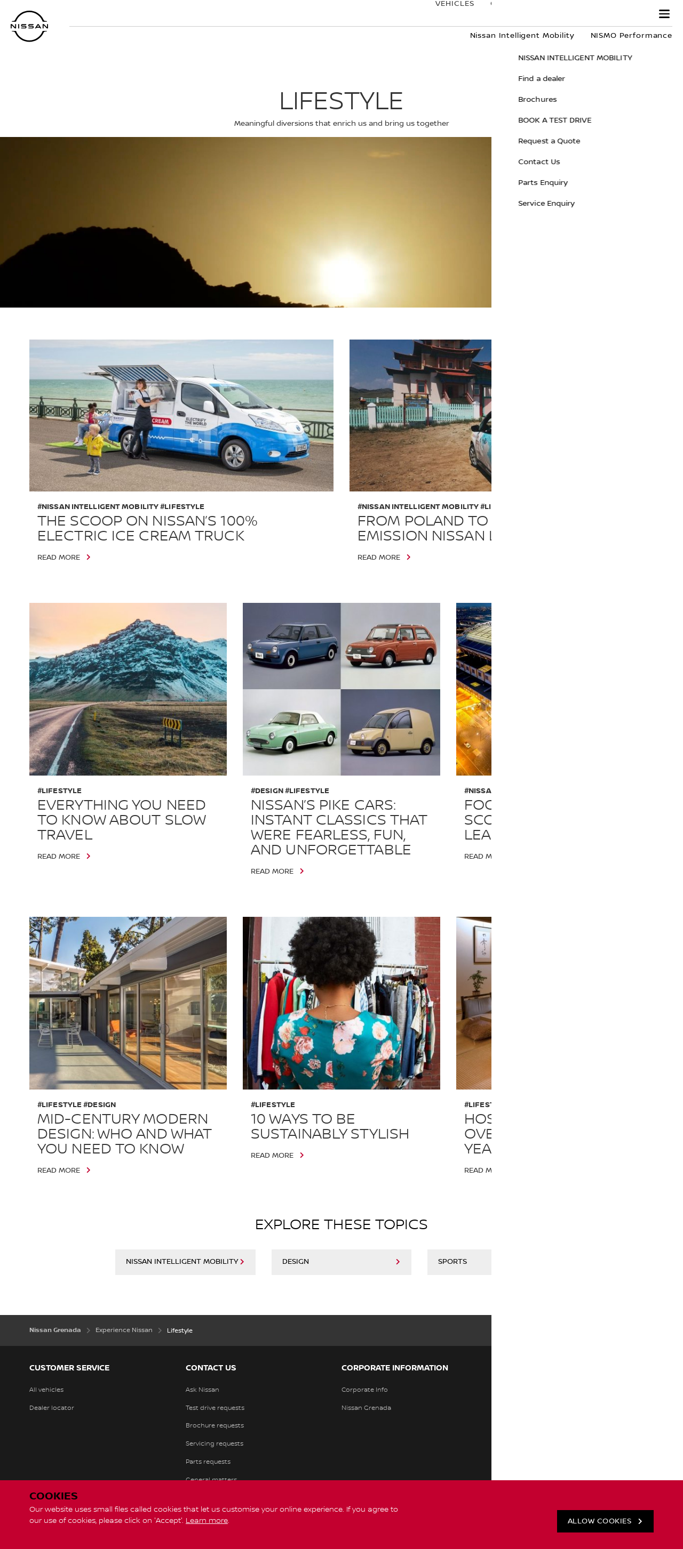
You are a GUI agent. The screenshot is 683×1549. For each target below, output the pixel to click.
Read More (58, 557)
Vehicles (444, 14)
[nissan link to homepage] (29, 26)
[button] (664, 14)
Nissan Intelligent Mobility (182, 1261)
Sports (452, 1261)
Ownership (504, 14)
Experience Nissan (595, 14)
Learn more (207, 1520)
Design (295, 1261)
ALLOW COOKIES (600, 1521)
